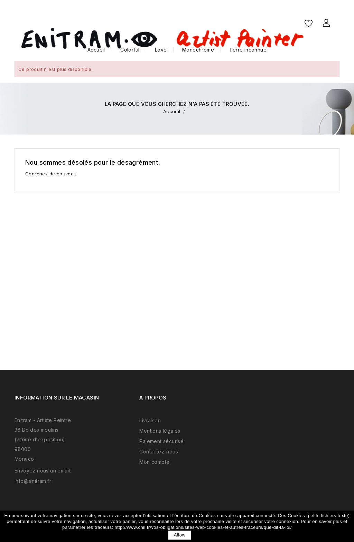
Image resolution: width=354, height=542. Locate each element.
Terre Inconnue (248, 50)
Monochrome (198, 50)
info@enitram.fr (33, 481)
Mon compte (154, 462)
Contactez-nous (158, 451)
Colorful (129, 50)
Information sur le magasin (57, 397)
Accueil (96, 50)
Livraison (150, 420)
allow (180, 535)
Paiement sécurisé (161, 441)
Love (161, 50)
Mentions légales (159, 431)
